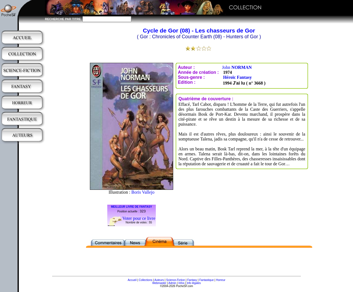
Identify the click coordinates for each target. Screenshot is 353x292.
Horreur (220, 280)
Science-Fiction (175, 280)
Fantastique (206, 280)
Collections (145, 280)
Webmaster (159, 283)
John (237, 67)
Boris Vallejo (142, 192)
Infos (181, 283)
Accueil (132, 280)
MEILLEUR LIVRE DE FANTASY (131, 206)
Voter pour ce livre (138, 218)
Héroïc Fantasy (237, 77)
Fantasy (192, 280)
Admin (172, 283)
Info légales (194, 283)
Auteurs (159, 280)
